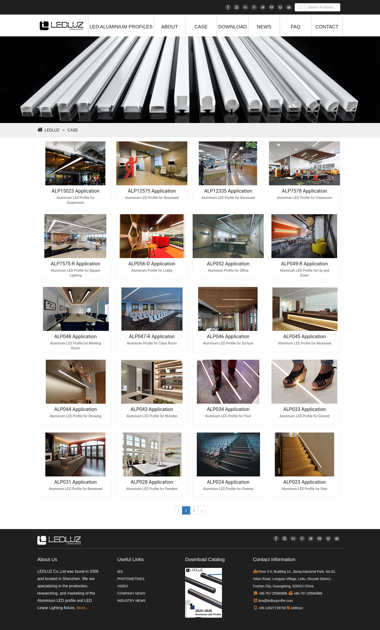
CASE (200, 26)
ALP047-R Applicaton (151, 336)
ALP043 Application (152, 409)
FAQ (295, 26)
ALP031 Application (75, 482)
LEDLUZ (52, 130)
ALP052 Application (228, 264)
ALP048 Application (75, 336)
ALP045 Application (304, 336)
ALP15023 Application (75, 191)
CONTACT (326, 26)
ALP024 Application (228, 482)
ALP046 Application (228, 336)
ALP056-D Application (151, 264)
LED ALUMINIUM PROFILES (120, 26)
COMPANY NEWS (131, 593)
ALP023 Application (304, 482)
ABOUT (169, 26)
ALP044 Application (75, 409)
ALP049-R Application (304, 264)
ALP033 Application (304, 409)
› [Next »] (201, 510)
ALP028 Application (152, 482)
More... (83, 608)
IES (120, 571)
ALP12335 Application (228, 191)
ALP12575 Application (152, 191)
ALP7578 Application (304, 191)
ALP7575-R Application (75, 264)
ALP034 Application (228, 409)
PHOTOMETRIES (130, 579)
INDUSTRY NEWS (131, 601)
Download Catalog (205, 559)
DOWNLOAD (232, 26)
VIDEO (122, 586)
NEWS (264, 26)
